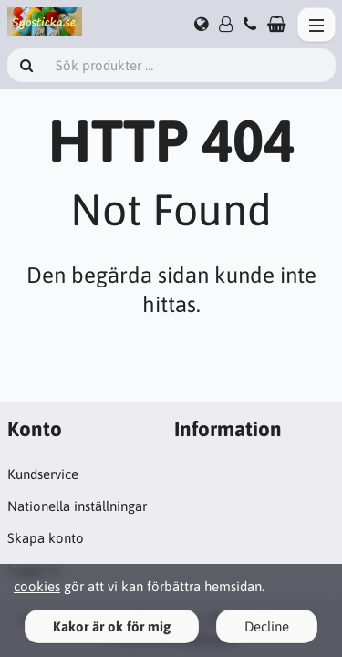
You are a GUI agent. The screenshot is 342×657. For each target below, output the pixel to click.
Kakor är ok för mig (112, 626)
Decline (266, 626)
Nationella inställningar (77, 506)
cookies (37, 586)
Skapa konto (45, 538)
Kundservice (42, 474)
